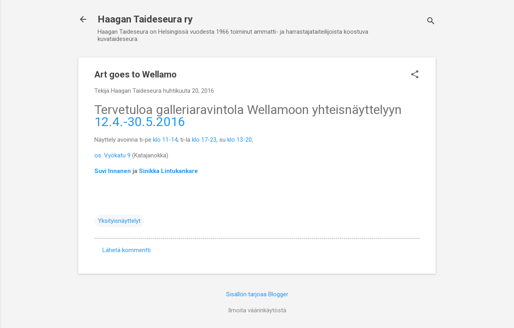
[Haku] (431, 22)
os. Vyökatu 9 (112, 155)
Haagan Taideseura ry (145, 19)
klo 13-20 (239, 139)
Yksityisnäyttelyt (119, 220)
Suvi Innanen (113, 171)
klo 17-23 (204, 139)
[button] (415, 75)
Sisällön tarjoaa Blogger (257, 294)
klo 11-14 (165, 139)
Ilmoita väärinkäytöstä (257, 310)
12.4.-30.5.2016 (139, 121)
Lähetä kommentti (126, 250)
